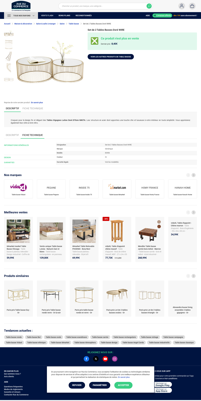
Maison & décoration (23, 24)
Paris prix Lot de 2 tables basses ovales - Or (117, 311)
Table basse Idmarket (117, 195)
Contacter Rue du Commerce (16, 395)
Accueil (7, 24)
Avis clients (9, 376)
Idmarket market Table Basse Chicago (16, 247)
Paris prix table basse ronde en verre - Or (84, 311)
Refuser (76, 385)
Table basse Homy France (149, 195)
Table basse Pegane (51, 195)
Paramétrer (100, 385)
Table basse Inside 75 (84, 195)
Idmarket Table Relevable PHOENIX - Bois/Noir (83, 247)
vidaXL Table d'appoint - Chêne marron (181, 224)
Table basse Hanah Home (182, 195)
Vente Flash (47, 15)
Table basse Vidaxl (18, 195)
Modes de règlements (13, 389)
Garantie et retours (12, 392)
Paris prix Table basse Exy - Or (18, 311)
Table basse (74, 24)
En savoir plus (37, 102)
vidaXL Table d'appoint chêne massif (115, 247)
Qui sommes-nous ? (12, 374)
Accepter (123, 385)
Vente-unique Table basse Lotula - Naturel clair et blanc (51, 249)
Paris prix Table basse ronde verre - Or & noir (51, 311)
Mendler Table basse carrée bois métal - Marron (149, 247)
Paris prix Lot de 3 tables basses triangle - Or (149, 311)
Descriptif (12, 135)
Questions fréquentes (13, 387)
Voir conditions (170, 378)
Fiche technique (33, 108)
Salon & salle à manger (46, 24)
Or (106, 157)
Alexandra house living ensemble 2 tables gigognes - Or (182, 310)
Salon (62, 24)
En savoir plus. (124, 377)
